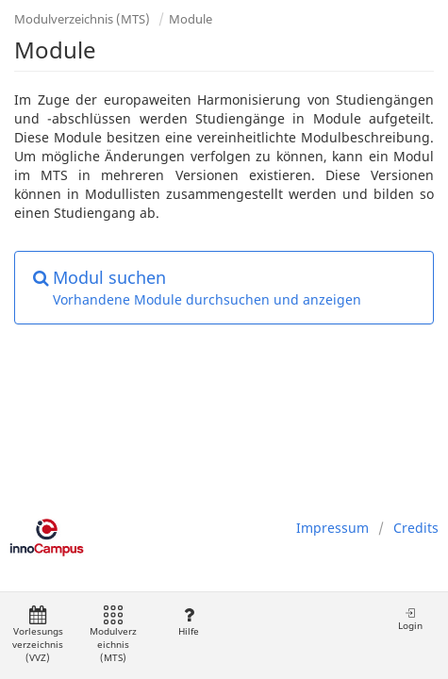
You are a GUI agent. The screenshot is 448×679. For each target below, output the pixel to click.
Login (410, 619)
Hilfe (188, 622)
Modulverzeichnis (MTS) (82, 18)
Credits (416, 528)
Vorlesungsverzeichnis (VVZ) (37, 635)
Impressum (332, 528)
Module (190, 18)
